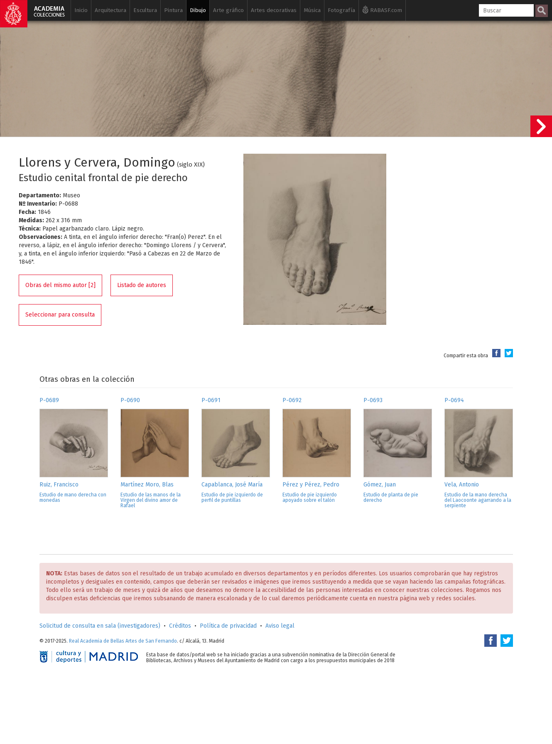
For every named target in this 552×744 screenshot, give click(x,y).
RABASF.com (382, 9)
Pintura (173, 10)
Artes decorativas (274, 10)
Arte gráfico (228, 10)
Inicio (81, 10)
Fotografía (341, 10)
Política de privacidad (228, 625)
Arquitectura (110, 10)
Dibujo (198, 10)
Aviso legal (279, 625)
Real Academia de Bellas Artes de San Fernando (123, 641)
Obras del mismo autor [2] (60, 285)
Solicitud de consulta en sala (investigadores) (99, 625)
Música (312, 10)
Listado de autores (141, 285)
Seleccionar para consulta (60, 314)
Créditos (180, 625)
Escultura (145, 10)
